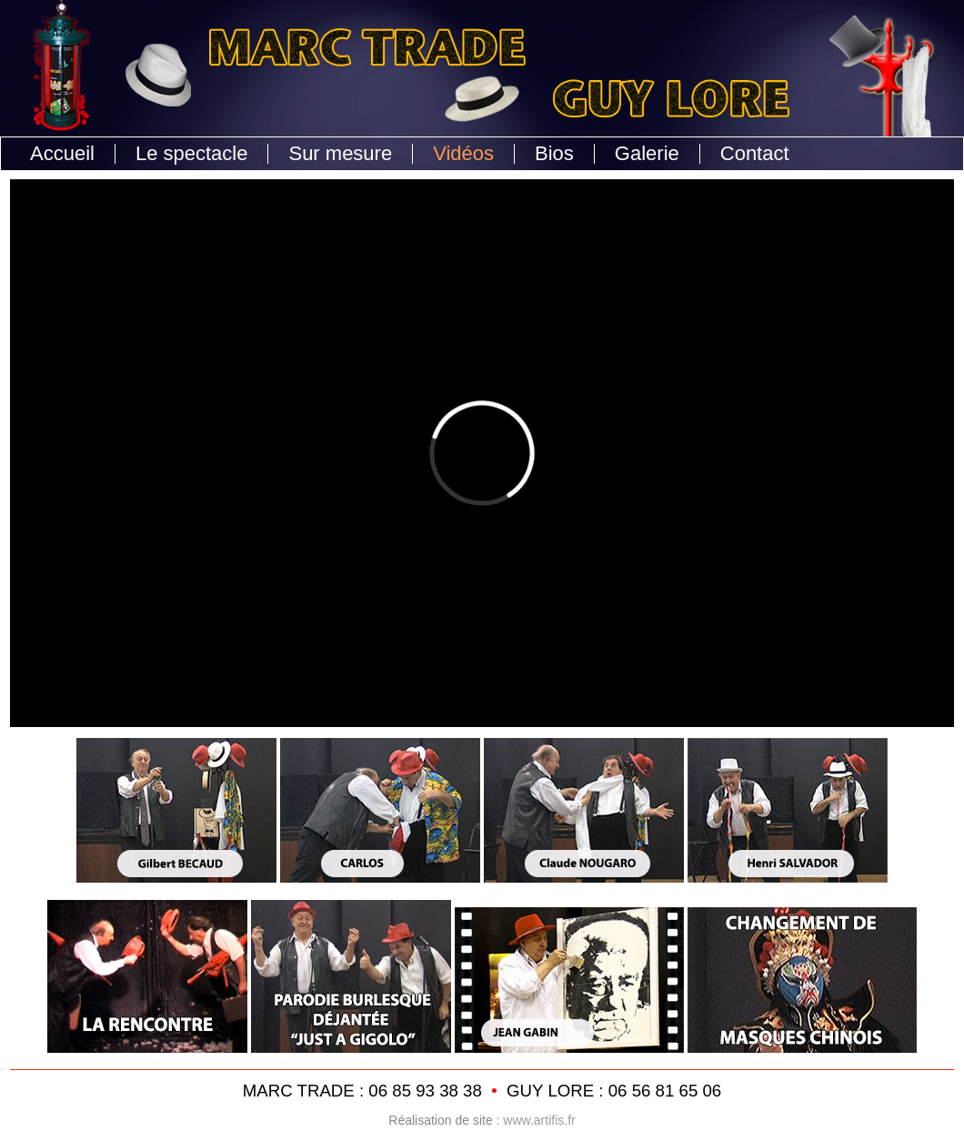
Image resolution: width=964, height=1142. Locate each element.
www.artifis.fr (539, 1120)
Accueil (62, 153)
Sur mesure (340, 153)
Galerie (647, 153)
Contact (754, 153)
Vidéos (463, 153)
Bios (554, 153)
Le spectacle (192, 153)
